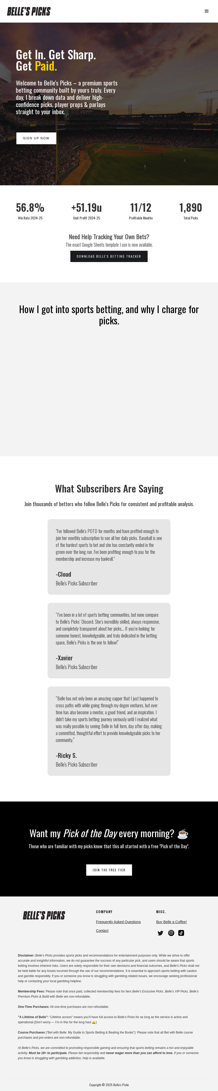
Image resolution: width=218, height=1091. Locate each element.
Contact (102, 931)
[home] (31, 11)
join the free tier (109, 870)
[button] (207, 11)
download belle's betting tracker (109, 256)
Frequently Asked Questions (118, 922)
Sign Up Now (36, 138)
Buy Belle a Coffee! (171, 922)
